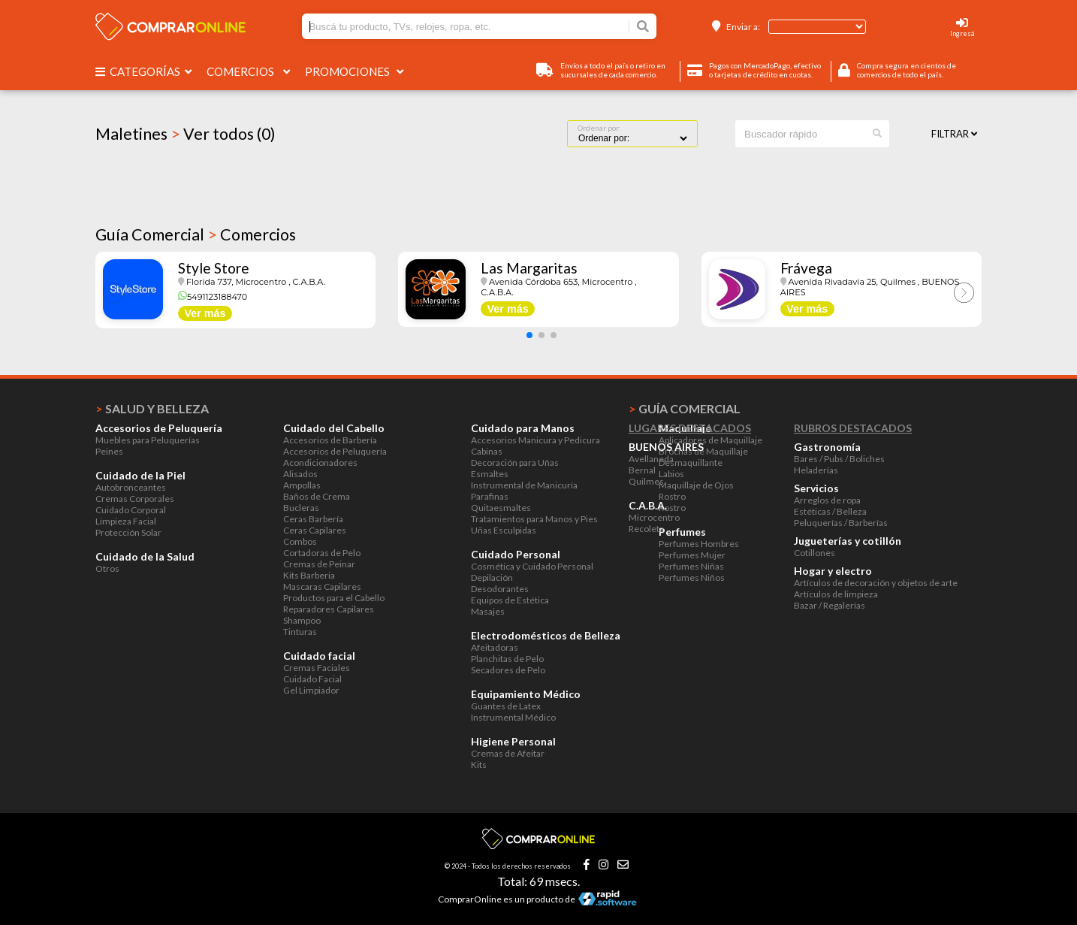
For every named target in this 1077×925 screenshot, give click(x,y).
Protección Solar (128, 532)
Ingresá (962, 33)
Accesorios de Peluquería (335, 451)
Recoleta (646, 528)
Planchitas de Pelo (507, 658)
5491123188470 (212, 297)
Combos (300, 541)
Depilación (492, 577)
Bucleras (301, 507)
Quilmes (646, 481)
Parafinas (489, 496)
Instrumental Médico (513, 717)
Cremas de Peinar (319, 564)
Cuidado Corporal (130, 509)
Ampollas (302, 485)
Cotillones (814, 552)
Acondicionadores (320, 462)
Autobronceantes (130, 487)
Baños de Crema (316, 496)
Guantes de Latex (506, 706)
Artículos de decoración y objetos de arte (876, 582)
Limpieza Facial (125, 521)
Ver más (204, 313)
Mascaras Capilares (322, 586)
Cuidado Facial (312, 679)
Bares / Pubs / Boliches (839, 458)
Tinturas (300, 631)
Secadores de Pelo (508, 670)
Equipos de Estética (510, 600)
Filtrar (954, 134)
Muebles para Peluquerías (147, 440)
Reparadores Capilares (328, 609)
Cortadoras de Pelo (322, 552)
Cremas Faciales (316, 667)
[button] (529, 335)
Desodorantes (500, 588)
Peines (109, 451)
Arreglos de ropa (827, 500)
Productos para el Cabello (334, 597)
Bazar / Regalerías (829, 605)
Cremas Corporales (134, 498)
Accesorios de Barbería (330, 440)
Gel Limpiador (311, 690)
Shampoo (302, 620)
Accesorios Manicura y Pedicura (535, 440)
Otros (107, 568)
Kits (479, 764)
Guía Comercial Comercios (195, 234)
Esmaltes (489, 473)
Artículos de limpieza (836, 594)
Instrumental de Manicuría (524, 485)
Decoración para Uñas (515, 462)
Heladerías (816, 470)
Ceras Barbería (313, 518)
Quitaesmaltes (501, 507)
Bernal (642, 470)
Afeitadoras (494, 647)
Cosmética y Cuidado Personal (532, 566)
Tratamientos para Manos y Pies (534, 518)
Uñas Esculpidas (503, 530)
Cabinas (486, 451)
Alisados (300, 473)
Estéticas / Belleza (830, 511)
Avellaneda (651, 458)
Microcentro (654, 517)
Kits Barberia (309, 575)
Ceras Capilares (314, 530)
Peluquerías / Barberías (841, 522)
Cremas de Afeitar (508, 753)
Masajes (488, 611)
